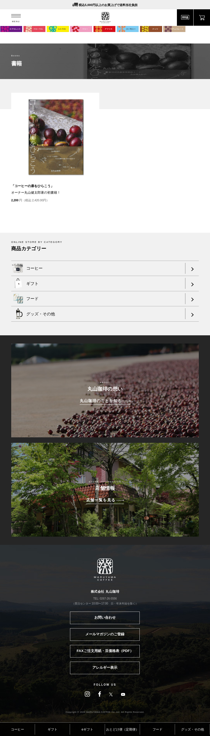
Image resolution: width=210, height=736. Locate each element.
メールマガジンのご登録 (104, 634)
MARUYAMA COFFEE (105, 17)
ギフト (52, 729)
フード (157, 729)
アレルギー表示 (104, 667)
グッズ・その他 (192, 729)
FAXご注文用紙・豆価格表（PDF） (105, 651)
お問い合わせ (105, 617)
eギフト (87, 729)
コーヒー (17, 729)
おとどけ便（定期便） (122, 729)
